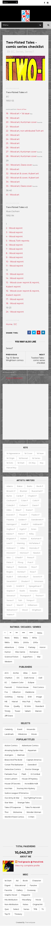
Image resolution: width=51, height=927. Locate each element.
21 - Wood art (12, 128)
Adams (10, 487)
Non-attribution (11, 905)
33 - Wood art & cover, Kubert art (22, 179)
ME (6, 703)
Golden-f (22, 521)
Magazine (25, 896)
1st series (11, 464)
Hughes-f (11, 530)
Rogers (10, 573)
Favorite (8, 891)
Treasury (18, 915)
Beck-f (40, 487)
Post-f (30, 563)
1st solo (22, 464)
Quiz (7, 910)
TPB (35, 910)
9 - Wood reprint (14, 258)
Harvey (20, 698)
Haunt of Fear (22, 110)
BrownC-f (11, 492)
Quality (17, 707)
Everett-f (11, 516)
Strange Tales (24, 804)
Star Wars (9, 804)
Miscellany (26, 901)
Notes (25, 905)
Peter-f (10, 563)
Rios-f (34, 568)
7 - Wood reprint (14, 250)
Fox (6, 693)
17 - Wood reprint (15, 300)
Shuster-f (25, 582)
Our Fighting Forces (32, 799)
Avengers (9, 756)
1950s (16, 639)
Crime (21, 648)
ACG (7, 674)
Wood (39, 611)
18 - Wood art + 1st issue (18, 114)
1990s (16, 643)
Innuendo (31, 730)
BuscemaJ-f (37, 492)
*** (17, 634)
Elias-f (19, 511)
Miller (22, 549)
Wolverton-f (26, 611)
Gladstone (29, 693)
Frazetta (10, 521)
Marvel (15, 703)
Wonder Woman (34, 813)
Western (8, 663)
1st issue (10, 459)
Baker (20, 487)
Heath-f (25, 525)
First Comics (38, 688)
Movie (34, 735)
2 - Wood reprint (14, 229)
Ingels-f (23, 530)
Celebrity (9, 730)
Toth (33, 601)
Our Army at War (12, 799)
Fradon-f (36, 516)
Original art (38, 905)
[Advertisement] (25, 413)
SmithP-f (20, 587)
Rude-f (10, 578)
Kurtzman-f (36, 540)
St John (27, 707)
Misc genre (20, 653)
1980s (7, 643)
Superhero (28, 658)
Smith (9, 587)
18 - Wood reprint (15, 304)
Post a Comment (14, 379)
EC (13, 53)
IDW (30, 698)
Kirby (31, 535)
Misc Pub (26, 703)
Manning (21, 544)
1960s (25, 639)
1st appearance (13, 454)
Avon (34, 674)
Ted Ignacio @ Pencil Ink (30, 863)
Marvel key (30, 469)
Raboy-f (10, 568)
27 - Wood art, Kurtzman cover (21, 153)
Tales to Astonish (32, 808)
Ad (17, 882)
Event (19, 730)
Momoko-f (34, 549)
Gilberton (16, 693)
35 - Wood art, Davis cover (19, 187)
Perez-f (30, 558)
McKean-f (11, 549)
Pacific (38, 703)
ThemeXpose (30, 923)
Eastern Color (18, 683)
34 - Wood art (13, 183)
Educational (20, 886)
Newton (36, 554)
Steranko (34, 592)
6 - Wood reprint (14, 246)
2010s (35, 643)
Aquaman (32, 751)
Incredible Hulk (31, 785)
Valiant (28, 712)
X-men (31, 818)
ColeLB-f (11, 506)
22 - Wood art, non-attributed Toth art (25, 132)
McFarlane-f (34, 544)
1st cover (29, 454)
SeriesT (29, 53)
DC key (10, 469)
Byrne (9, 497)
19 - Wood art (12, 119)
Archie (16, 674)
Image (39, 698)
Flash (24, 775)
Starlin (22, 592)
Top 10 (7, 915)
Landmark (9, 735)
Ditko (9, 511)
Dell (40, 679)
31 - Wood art (12, 170)
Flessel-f (23, 516)
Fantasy (31, 648)
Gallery (19, 891)
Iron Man (8, 789)
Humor (8, 653)
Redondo (23, 568)
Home (9, 325)
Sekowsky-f (23, 578)
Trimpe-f (11, 606)
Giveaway (31, 891)
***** (31, 634)
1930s (39, 634)
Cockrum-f (12, 501)
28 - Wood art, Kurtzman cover (21, 157)
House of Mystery (30, 780)
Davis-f (36, 506)
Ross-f (33, 573)
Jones (33, 530)
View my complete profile (27, 866)
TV (43, 910)
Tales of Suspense (13, 808)
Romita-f (22, 573)
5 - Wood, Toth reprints (17, 242)
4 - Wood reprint (14, 237)
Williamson (11, 611)
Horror (43, 648)
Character (36, 882)
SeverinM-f (12, 582)
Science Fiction (11, 658)
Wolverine (17, 813)
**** (23, 634)
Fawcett (8, 688)
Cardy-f (20, 497)
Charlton (8, 679)
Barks (29, 487)
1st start (33, 464)
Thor (7, 813)
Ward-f (32, 606)
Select (16, 910)
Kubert (24, 540)
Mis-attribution (11, 901)
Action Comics (11, 746)
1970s (34, 639)
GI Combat (35, 775)
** (10, 634)
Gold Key (9, 698)
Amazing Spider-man (14, 751)
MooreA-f (11, 554)
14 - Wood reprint (15, 279)
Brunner (23, 492)
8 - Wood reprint (14, 254)
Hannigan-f (12, 525)
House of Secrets (12, 785)
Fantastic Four (11, 775)
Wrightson (11, 616)
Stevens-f (11, 597)
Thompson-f (25, 597)
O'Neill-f (19, 558)
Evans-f (29, 511)
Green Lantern (11, 780)
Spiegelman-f (35, 587)
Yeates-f (24, 616)
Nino (9, 558)
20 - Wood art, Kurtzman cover (21, 123)
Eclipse (31, 683)
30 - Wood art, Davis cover (19, 166)
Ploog (20, 563)
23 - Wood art (13, 136)
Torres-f (22, 601)
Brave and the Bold (13, 761)
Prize (7, 707)
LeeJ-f (10, 544)
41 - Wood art (12, 196)
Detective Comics (13, 770)
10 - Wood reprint (15, 263)
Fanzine (33, 886)
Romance (34, 653)
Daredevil (32, 766)
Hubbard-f (38, 525)
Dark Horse (29, 679)
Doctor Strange (32, 770)
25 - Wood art (13, 144)
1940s (7, 639)
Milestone (22, 735)
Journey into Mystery (26, 789)
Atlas (25, 674)
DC (18, 679)
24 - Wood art (13, 140)
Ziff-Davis (9, 717)
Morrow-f (24, 554)
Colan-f (24, 501)
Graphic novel (11, 896)
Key (19, 469)
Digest (7, 886)
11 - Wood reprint (14, 267)
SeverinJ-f (37, 578)
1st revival (34, 459)
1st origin (22, 459)
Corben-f (23, 506)
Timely (7, 712)
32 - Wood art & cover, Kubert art (22, 174)
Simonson (38, 582)
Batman (21, 756)
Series (20, 53)
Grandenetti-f (37, 521)
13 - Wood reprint (15, 275)
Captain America (34, 761)
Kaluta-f (10, 535)
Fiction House (22, 688)
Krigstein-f (11, 540)
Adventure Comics (30, 746)
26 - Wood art (13, 148)
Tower (17, 712)
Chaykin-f (32, 497)
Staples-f (11, 592)
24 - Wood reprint (15, 313)
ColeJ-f (36, 501)
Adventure (9, 648)
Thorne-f (11, 601)
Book (25, 882)
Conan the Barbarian (14, 766)
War (39, 658)
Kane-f (21, 535)
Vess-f (22, 606)
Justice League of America (16, 794)
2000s (26, 643)
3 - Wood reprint (14, 233)
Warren (38, 712)
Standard (39, 707)
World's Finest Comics (14, 818)
